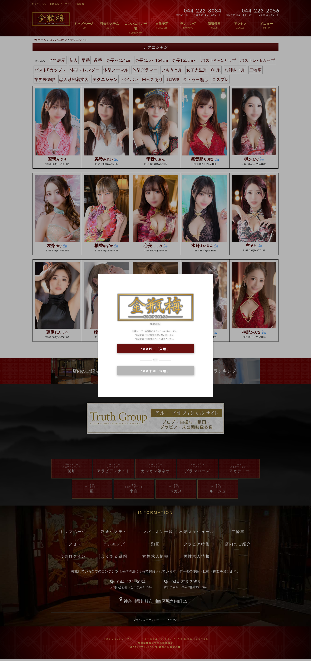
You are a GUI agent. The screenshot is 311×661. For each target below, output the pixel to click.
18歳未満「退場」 (155, 371)
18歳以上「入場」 (155, 349)
